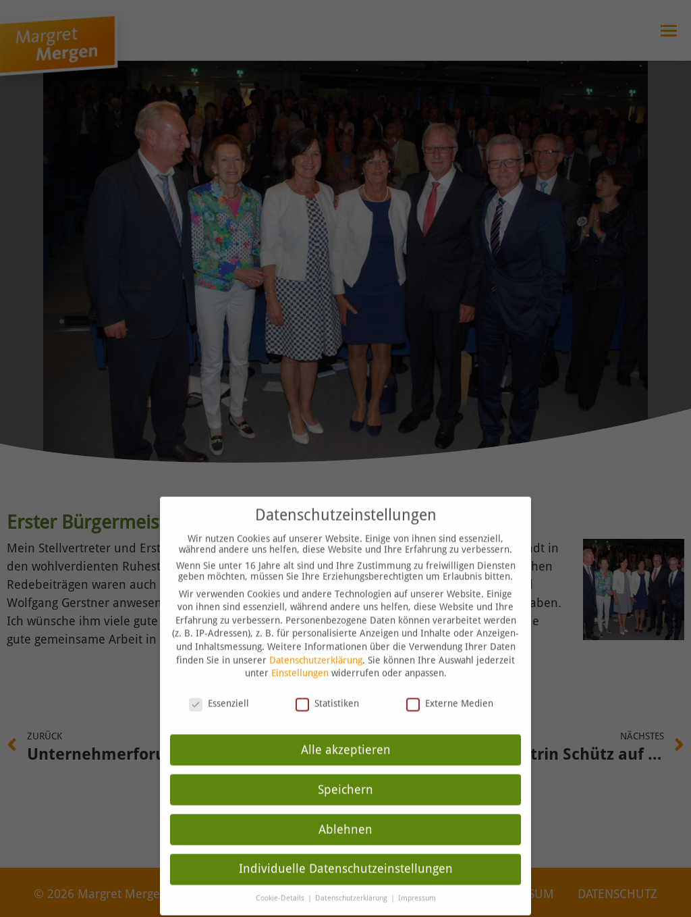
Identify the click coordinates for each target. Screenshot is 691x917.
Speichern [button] (345, 763)
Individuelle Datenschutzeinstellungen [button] (346, 842)
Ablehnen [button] (345, 803)
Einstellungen (300, 646)
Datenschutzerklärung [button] (352, 872)
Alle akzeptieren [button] (346, 723)
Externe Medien (449, 676)
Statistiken (327, 676)
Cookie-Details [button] (281, 872)
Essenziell (219, 676)
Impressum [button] (417, 872)
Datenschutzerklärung (315, 633)
